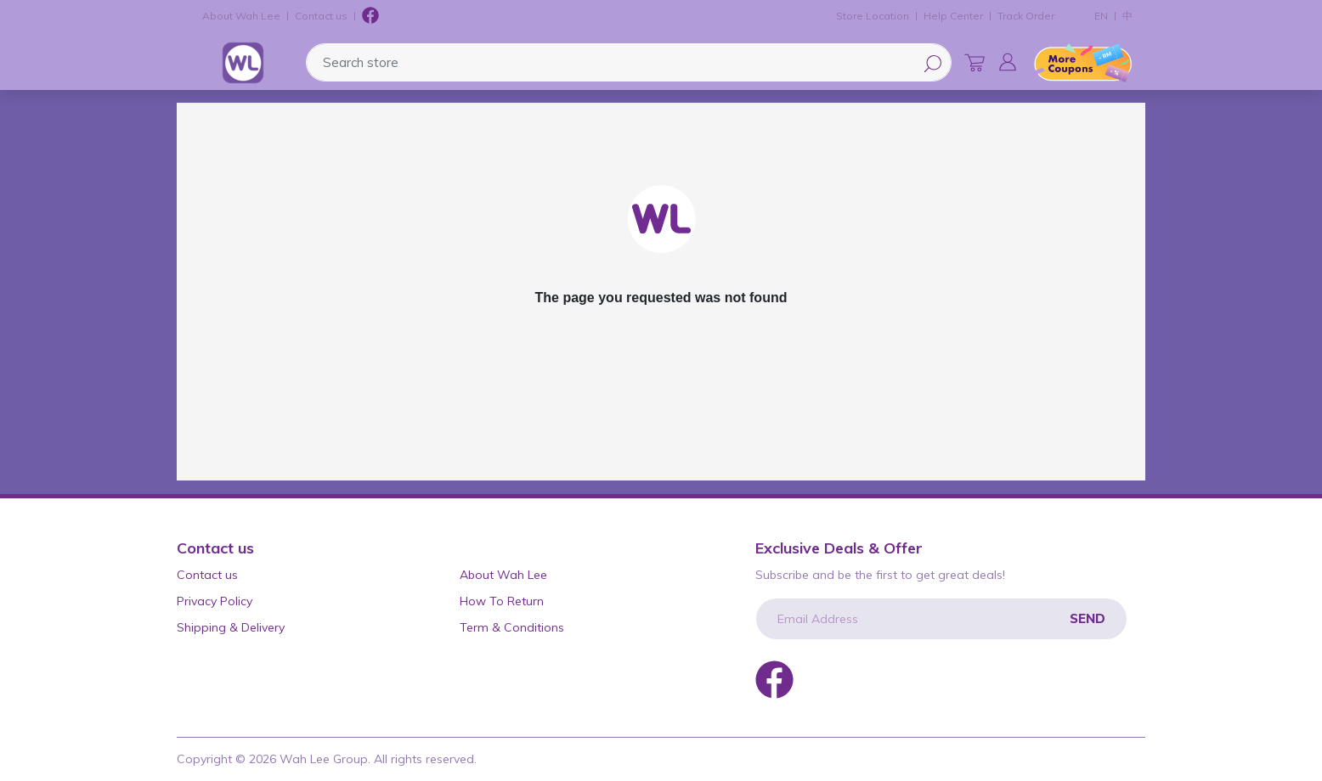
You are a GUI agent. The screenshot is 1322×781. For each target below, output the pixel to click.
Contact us (321, 15)
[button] (1007, 62)
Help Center (953, 15)
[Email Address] (941, 619)
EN (1101, 15)
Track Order (1025, 15)
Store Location (872, 15)
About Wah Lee (241, 15)
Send (1087, 618)
